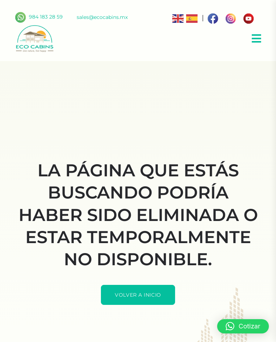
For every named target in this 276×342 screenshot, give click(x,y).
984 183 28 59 (39, 17)
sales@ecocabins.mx (102, 17)
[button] (243, 326)
